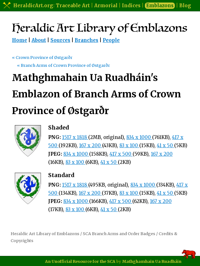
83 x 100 (129, 145)
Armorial (105, 6)
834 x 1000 (139, 137)
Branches (86, 40)
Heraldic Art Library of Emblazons (45, 233)
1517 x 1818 (75, 137)
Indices (131, 6)
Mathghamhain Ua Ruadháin (151, 261)
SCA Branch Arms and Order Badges (119, 233)
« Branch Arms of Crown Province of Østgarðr (63, 65)
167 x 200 (90, 145)
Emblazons (160, 6)
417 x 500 (121, 154)
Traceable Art (73, 6)
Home (19, 40)
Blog (185, 6)
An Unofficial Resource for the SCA (80, 261)
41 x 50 (165, 145)
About (38, 40)
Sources (60, 40)
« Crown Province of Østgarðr (42, 57)
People (111, 40)
